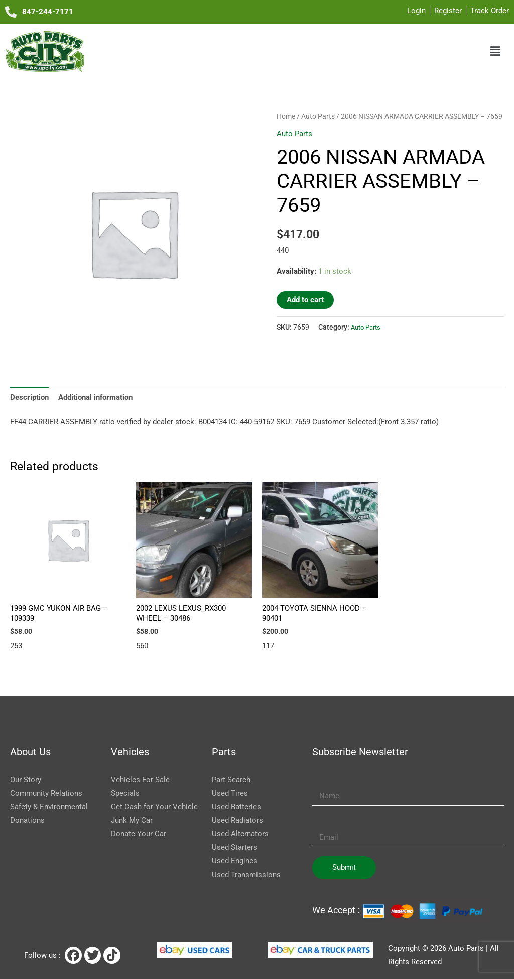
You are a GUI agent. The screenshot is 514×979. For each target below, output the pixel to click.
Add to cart (305, 299)
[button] (495, 51)
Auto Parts (318, 116)
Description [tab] (29, 397)
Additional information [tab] (95, 397)
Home (286, 116)
